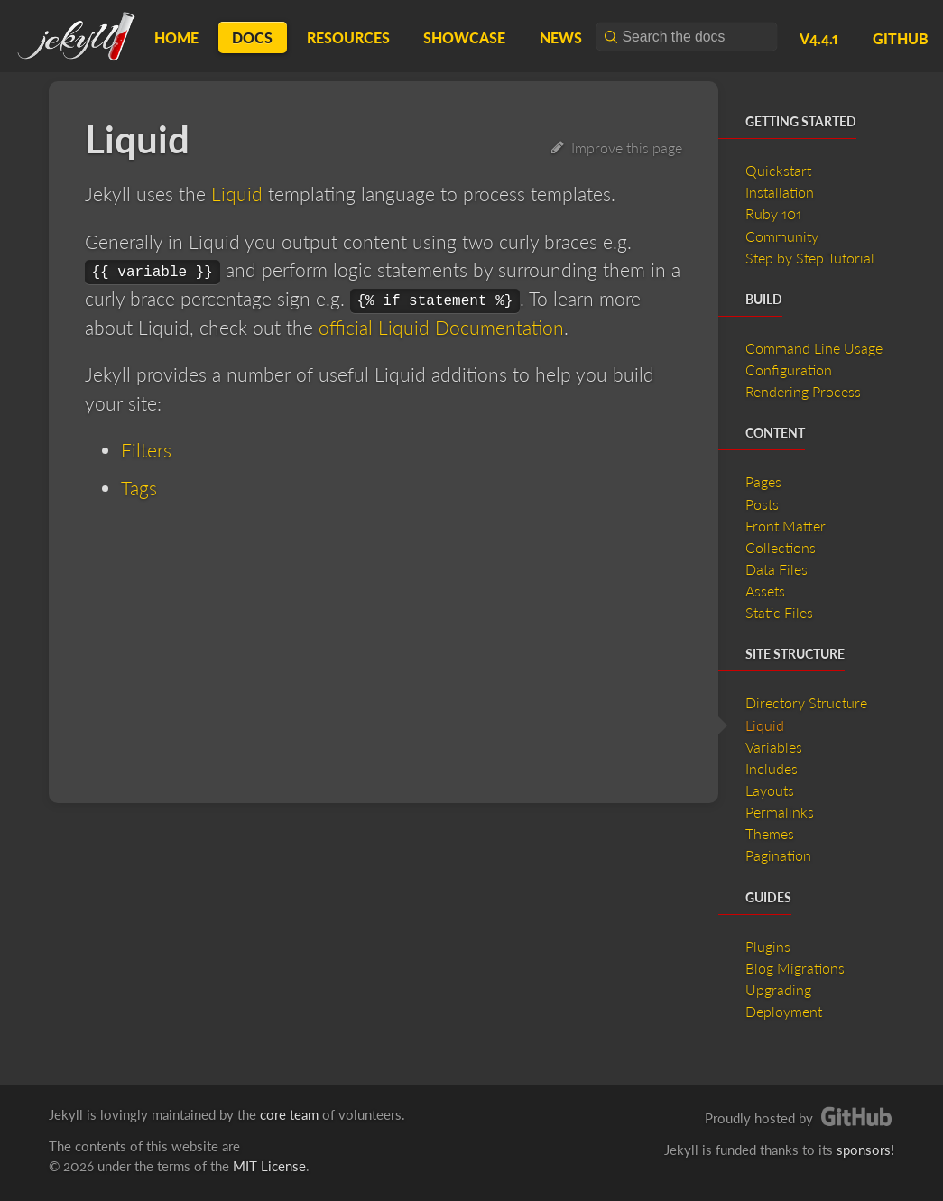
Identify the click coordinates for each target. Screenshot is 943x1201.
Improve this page (616, 147)
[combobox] (686, 37)
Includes (771, 768)
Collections (780, 547)
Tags (139, 487)
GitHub (901, 38)
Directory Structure (806, 702)
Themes (769, 833)
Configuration (788, 369)
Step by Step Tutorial (809, 257)
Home (176, 37)
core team (289, 1114)
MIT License (269, 1166)
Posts (762, 504)
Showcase (464, 37)
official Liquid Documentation (441, 327)
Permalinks (779, 811)
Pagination (778, 855)
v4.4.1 (819, 38)
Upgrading (778, 989)
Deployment (783, 1011)
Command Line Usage (814, 347)
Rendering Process (803, 391)
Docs (252, 37)
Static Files (779, 612)
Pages (763, 481)
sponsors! (865, 1149)
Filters (146, 450)
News (561, 37)
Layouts (769, 790)
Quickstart (778, 170)
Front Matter (785, 525)
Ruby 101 (773, 213)
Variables (773, 746)
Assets (765, 590)
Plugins (767, 946)
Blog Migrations (795, 967)
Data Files (776, 568)
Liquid (237, 193)
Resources (348, 37)
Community (781, 236)
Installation (779, 191)
